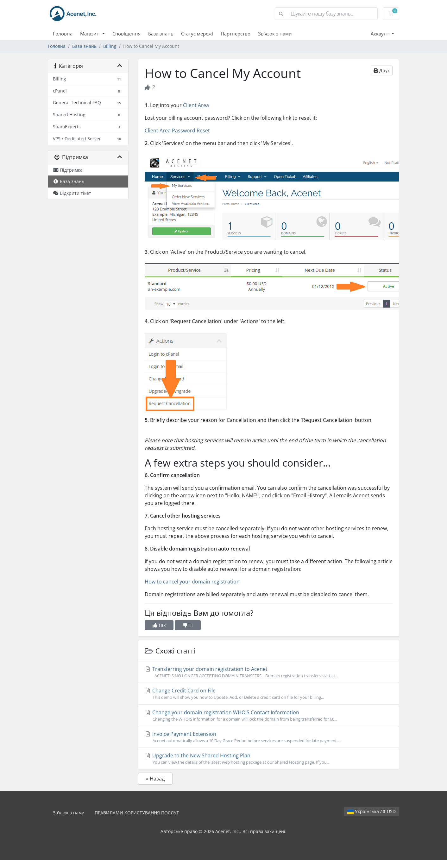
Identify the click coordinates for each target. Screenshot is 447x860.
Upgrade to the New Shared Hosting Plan (269, 758)
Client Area (196, 105)
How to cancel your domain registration (192, 581)
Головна (62, 33)
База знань (160, 33)
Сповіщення (126, 33)
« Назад (155, 778)
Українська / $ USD (371, 811)
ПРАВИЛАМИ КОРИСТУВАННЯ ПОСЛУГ (137, 813)
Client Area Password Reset (177, 130)
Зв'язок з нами (275, 33)
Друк (382, 70)
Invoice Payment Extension (269, 737)
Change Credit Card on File (269, 693)
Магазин (90, 33)
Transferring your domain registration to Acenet (269, 672)
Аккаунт (380, 33)
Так (159, 625)
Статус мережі (197, 33)
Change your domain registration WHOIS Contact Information (269, 715)
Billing (109, 46)
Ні (188, 625)
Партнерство (235, 33)
